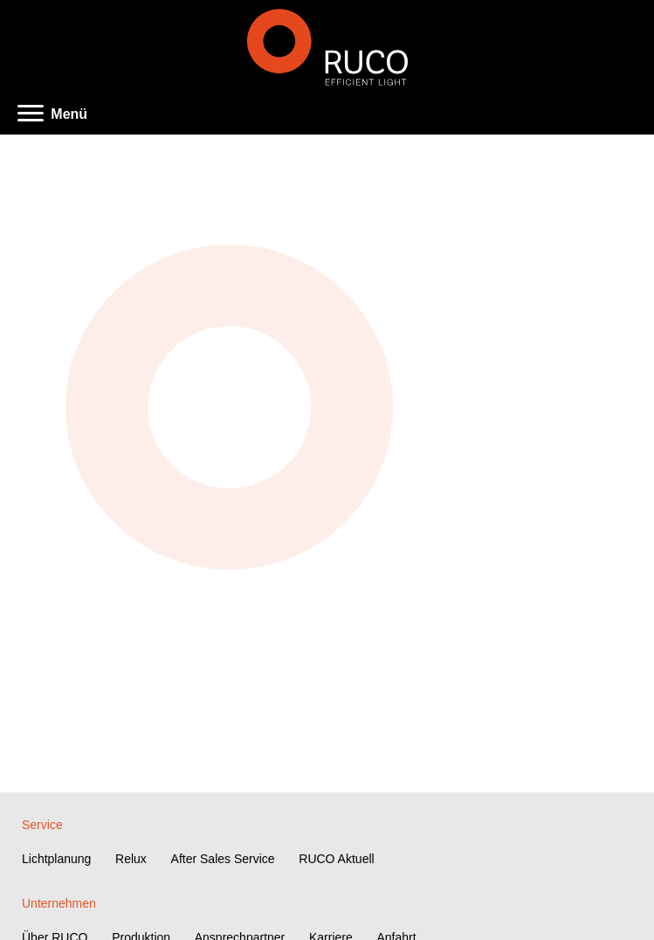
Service (42, 825)
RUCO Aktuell (336, 859)
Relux (131, 859)
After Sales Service (223, 859)
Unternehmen (59, 903)
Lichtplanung (56, 859)
